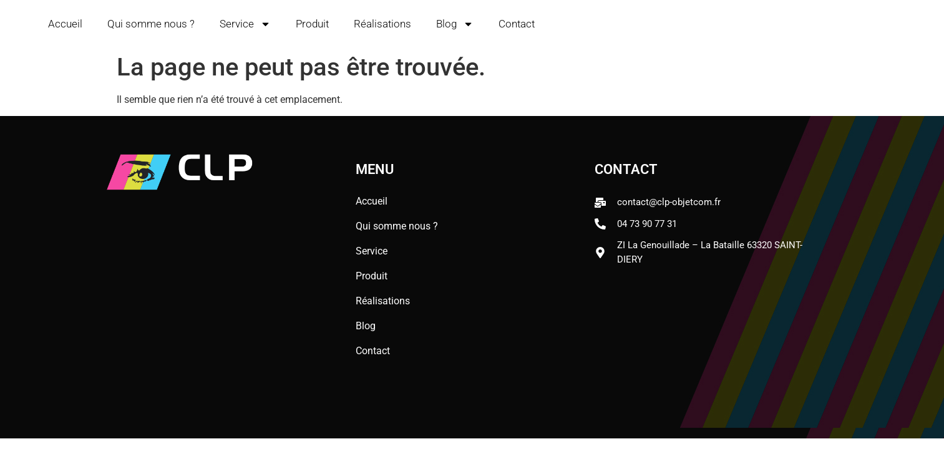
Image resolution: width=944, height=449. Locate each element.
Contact (517, 23)
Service (245, 24)
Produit (312, 23)
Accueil (65, 23)
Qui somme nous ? (151, 23)
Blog (455, 24)
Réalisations (382, 23)
